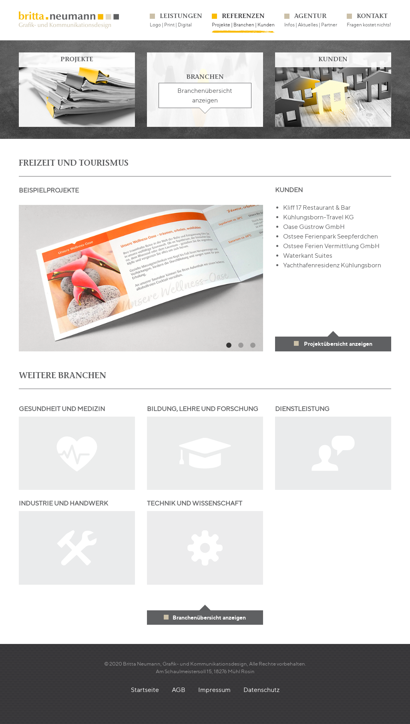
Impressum (214, 690)
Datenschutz (261, 690)
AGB (178, 690)
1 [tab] (229, 345)
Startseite (145, 690)
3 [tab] (253, 345)
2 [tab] (241, 345)
